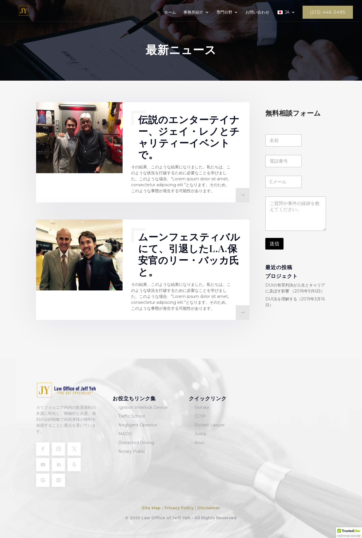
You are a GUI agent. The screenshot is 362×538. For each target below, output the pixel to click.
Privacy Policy (178, 507)
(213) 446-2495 (328, 12)
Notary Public (131, 451)
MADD (125, 433)
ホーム (170, 12)
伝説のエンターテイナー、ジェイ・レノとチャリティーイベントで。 (189, 137)
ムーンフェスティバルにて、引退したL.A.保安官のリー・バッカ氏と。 (189, 254)
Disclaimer (208, 507)
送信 (274, 243)
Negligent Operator (137, 425)
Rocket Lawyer (210, 425)
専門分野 (224, 12)
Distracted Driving (136, 442)
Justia (200, 433)
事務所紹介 (193, 12)
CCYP (200, 416)
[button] (349, 532)
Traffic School (131, 416)
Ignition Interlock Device (142, 407)
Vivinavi (202, 407)
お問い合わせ (257, 12)
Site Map (152, 507)
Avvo (199, 442)
